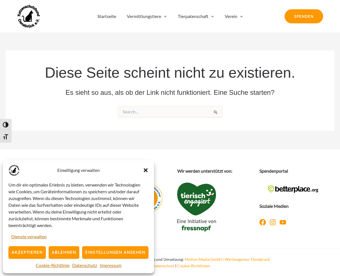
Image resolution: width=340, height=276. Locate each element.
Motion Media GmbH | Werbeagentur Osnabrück (227, 259)
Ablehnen (64, 252)
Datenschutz (84, 265)
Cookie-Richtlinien (193, 265)
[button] (145, 170)
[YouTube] (283, 222)
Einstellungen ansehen (115, 252)
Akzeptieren (27, 252)
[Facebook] (262, 222)
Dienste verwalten (29, 236)
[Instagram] (272, 222)
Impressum (110, 265)
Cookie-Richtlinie (52, 265)
